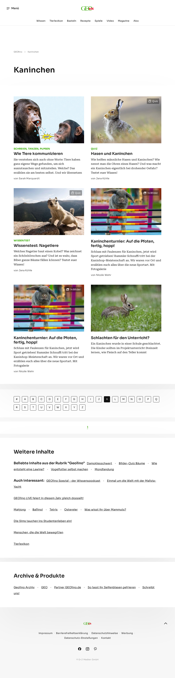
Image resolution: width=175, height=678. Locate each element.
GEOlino (18, 51)
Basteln (71, 20)
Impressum (46, 633)
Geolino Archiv (24, 587)
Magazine (123, 20)
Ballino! (37, 509)
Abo (136, 20)
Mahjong (20, 509)
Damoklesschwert (99, 463)
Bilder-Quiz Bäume (132, 463)
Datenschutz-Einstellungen (81, 638)
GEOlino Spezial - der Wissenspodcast (73, 481)
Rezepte (85, 20)
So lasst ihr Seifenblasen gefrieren (112, 587)
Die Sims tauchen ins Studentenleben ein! (43, 521)
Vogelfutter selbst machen (69, 469)
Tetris (54, 509)
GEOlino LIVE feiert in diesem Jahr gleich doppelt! (49, 498)
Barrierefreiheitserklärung (72, 633)
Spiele (99, 20)
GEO (44, 587)
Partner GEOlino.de (67, 587)
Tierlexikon (56, 20)
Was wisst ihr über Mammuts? (105, 509)
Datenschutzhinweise (104, 633)
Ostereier (71, 509)
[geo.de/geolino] (87, 8)
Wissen (40, 20)
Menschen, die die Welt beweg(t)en (38, 532)
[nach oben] (165, 623)
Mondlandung (104, 469)
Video (110, 20)
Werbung (127, 633)
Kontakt (106, 638)
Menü (12, 8)
